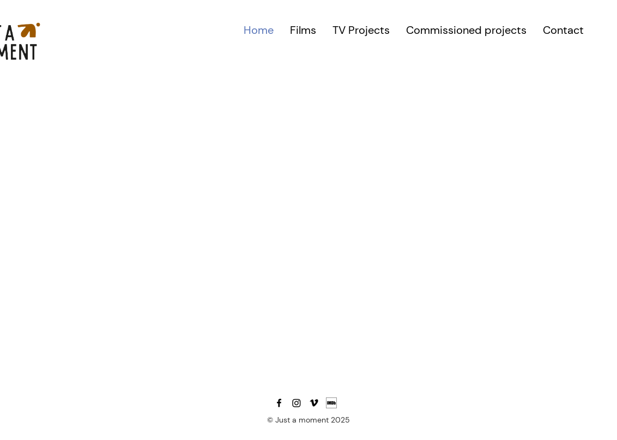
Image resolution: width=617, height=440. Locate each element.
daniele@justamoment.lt (291, 390)
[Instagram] (296, 402)
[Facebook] (279, 402)
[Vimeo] (313, 402)
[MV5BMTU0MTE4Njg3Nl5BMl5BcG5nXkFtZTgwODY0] (331, 402)
